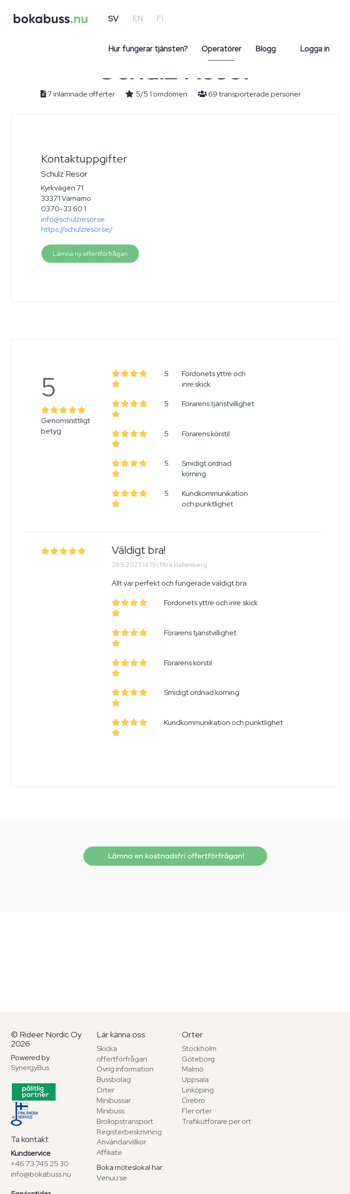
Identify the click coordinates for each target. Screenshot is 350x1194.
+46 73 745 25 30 (40, 1163)
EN (137, 19)
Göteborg (198, 1059)
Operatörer (221, 49)
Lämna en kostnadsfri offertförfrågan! (175, 856)
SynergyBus (30, 1067)
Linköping (198, 1090)
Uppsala (195, 1079)
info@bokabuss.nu (41, 1174)
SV (113, 19)
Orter (105, 1090)
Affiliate (109, 1152)
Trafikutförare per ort (216, 1121)
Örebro (193, 1100)
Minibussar (114, 1100)
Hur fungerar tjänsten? (148, 49)
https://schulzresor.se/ (77, 229)
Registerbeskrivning (129, 1132)
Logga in (314, 49)
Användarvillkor (121, 1142)
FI (159, 19)
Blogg (265, 49)
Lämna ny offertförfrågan (90, 254)
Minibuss (110, 1111)
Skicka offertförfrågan (122, 1054)
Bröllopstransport (125, 1121)
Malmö (193, 1069)
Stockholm (199, 1048)
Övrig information (125, 1069)
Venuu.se (112, 1178)
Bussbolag (114, 1079)
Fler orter (197, 1111)
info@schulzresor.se (73, 219)
